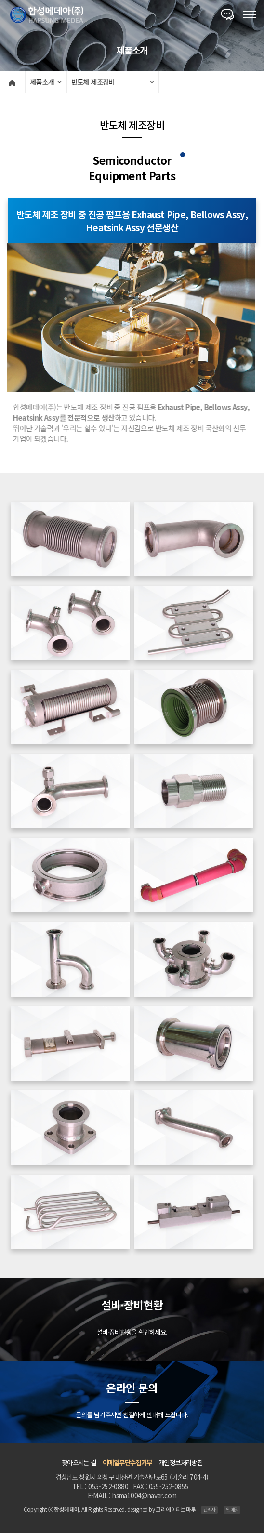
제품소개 (41, 82)
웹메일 (232, 1509)
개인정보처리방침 (180, 1462)
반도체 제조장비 (91, 82)
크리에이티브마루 (176, 1509)
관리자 (209, 1509)
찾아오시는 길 (79, 1462)
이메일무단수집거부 (127, 1462)
